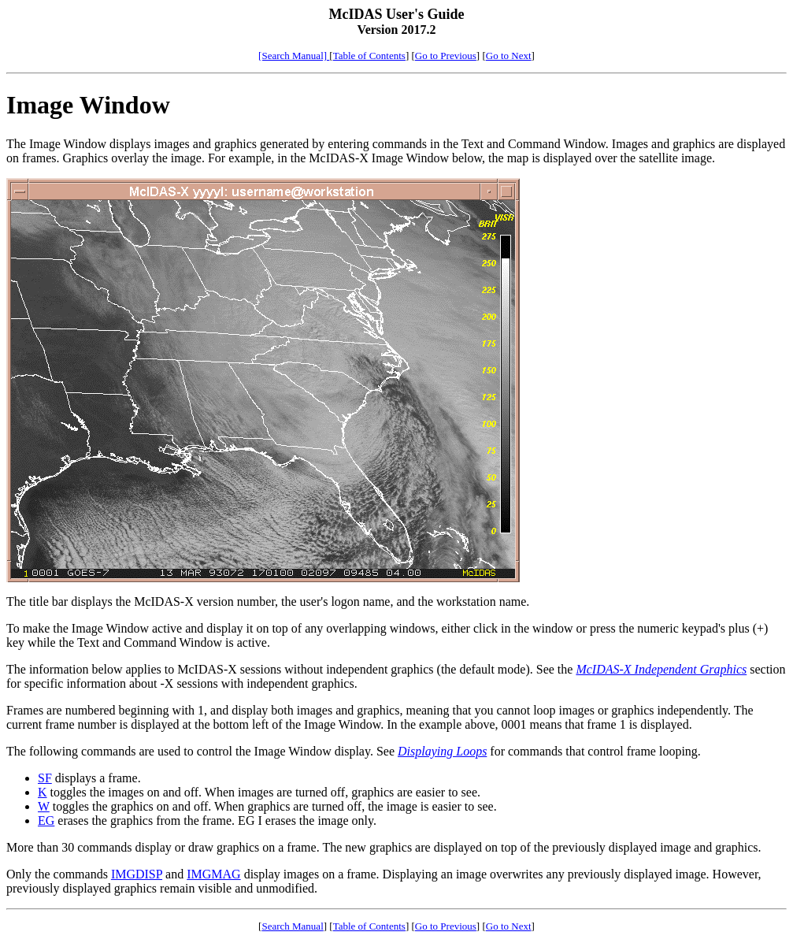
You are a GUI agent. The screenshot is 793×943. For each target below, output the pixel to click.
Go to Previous (445, 55)
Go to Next (509, 55)
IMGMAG (213, 874)
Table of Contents (369, 55)
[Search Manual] (293, 55)
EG (46, 820)
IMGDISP (136, 874)
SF (45, 778)
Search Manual (292, 926)
